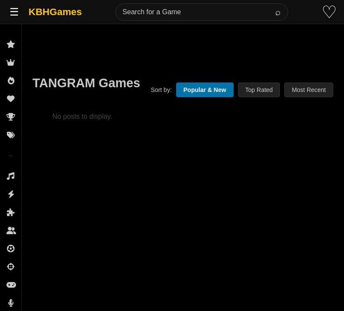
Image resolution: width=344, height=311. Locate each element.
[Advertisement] (183, 44)
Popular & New (204, 89)
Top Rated (259, 89)
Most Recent (309, 89)
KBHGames (55, 11)
